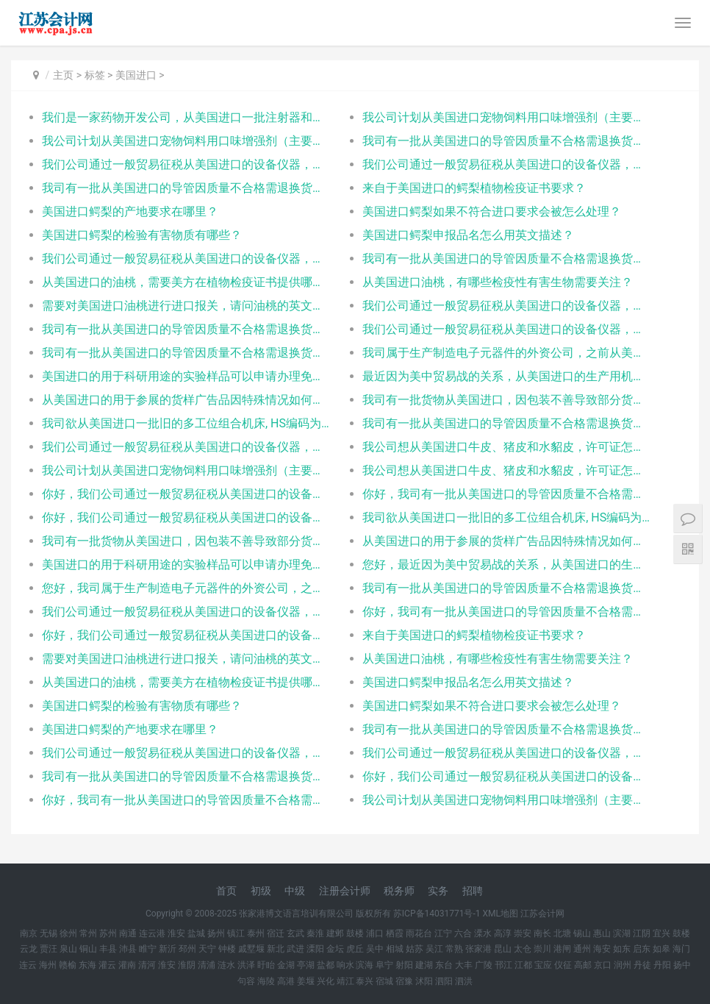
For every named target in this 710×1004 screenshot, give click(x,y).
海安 (602, 949)
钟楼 (227, 949)
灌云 (107, 965)
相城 (395, 949)
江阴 (641, 933)
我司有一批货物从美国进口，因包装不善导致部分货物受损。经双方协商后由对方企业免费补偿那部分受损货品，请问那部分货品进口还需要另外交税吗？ (506, 400)
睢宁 (148, 949)
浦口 (375, 933)
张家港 (478, 949)
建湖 (424, 965)
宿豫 (404, 981)
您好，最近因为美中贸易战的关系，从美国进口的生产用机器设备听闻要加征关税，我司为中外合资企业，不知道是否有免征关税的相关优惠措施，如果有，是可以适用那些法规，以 (506, 565)
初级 (261, 891)
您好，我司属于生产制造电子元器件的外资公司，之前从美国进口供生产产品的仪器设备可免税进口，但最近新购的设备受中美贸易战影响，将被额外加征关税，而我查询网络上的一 (186, 588)
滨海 (364, 965)
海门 (681, 949)
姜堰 (306, 981)
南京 (28, 933)
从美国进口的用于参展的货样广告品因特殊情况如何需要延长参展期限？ (186, 400)
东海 (87, 965)
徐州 (68, 933)
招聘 (472, 891)
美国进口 (136, 75)
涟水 (226, 965)
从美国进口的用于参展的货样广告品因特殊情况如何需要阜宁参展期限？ (506, 541)
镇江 (236, 933)
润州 (622, 965)
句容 (246, 981)
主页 (63, 75)
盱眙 (266, 965)
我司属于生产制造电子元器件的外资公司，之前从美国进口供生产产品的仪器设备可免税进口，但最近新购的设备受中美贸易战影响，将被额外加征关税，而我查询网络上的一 (506, 353)
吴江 (434, 949)
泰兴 (364, 981)
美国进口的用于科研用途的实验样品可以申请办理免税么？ (186, 376)
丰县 (108, 949)
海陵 (266, 981)
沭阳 (424, 981)
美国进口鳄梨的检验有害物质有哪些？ (142, 235)
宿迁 (275, 933)
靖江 (345, 981)
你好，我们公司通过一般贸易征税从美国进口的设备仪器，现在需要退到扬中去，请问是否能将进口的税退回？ (186, 517)
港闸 (562, 949)
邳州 (187, 949)
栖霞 (395, 933)
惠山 (602, 933)
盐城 (196, 933)
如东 (622, 949)
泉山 (68, 949)
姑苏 (414, 949)
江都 (523, 965)
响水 (345, 965)
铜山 (88, 949)
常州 (88, 933)
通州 (582, 949)
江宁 (443, 933)
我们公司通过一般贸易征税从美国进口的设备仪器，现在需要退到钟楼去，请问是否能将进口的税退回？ (506, 753)
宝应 (543, 965)
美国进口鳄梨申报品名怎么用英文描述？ (468, 235)
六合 (463, 933)
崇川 (542, 949)
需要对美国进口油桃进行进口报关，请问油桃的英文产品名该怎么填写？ (186, 306)
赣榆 (67, 965)
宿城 (384, 981)
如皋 (661, 949)
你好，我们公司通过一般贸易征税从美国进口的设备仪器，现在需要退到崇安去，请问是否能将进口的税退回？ (186, 494)
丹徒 (642, 965)
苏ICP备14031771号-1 (437, 913)
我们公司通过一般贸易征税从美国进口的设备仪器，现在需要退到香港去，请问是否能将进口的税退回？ (186, 164)
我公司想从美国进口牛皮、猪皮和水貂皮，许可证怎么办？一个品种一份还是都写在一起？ (506, 447)
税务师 (399, 891)
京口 (603, 965)
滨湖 (622, 933)
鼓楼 (355, 933)
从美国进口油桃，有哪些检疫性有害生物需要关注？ (497, 282)
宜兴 (661, 933)
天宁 (207, 949)
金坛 (335, 949)
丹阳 (662, 965)
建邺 (335, 933)
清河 (147, 965)
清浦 (206, 965)
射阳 (404, 965)
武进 (295, 949)
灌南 (127, 965)
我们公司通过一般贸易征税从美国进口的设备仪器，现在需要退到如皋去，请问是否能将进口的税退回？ (186, 753)
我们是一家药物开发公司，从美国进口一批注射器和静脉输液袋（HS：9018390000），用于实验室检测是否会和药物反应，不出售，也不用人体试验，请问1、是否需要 (186, 117)
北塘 (562, 933)
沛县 (128, 949)
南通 (128, 933)
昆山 (503, 949)
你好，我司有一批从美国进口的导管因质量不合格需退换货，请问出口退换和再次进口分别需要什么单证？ (506, 494)
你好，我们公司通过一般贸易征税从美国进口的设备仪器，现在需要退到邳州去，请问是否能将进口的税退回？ (186, 635)
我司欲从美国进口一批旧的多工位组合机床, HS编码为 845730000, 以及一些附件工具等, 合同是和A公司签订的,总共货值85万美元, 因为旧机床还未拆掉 (186, 423)
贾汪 (48, 949)
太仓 (522, 949)
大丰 (464, 965)
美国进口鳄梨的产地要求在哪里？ (130, 211)
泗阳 (444, 981)
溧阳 (315, 949)
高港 (286, 981)
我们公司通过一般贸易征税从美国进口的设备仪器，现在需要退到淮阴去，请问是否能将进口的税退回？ (186, 612)
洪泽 (246, 965)
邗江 (503, 965)
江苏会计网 (542, 913)
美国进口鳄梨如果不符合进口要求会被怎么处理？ (491, 211)
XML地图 (500, 913)
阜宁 (384, 965)
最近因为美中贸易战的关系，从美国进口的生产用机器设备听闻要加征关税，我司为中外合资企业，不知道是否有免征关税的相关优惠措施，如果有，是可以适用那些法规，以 (506, 376)
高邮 (583, 965)
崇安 (522, 933)
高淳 (503, 933)
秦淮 (315, 933)
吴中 (375, 949)
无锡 (48, 933)
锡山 (582, 933)
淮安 (176, 933)
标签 (95, 75)
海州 (48, 965)
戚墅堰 (251, 949)
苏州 (108, 933)
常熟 (454, 949)
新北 (275, 949)
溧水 (483, 933)
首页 (226, 891)
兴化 (325, 981)
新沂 (167, 949)
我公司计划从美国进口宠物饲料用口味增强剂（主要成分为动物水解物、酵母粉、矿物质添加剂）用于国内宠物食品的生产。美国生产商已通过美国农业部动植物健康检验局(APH (506, 117)
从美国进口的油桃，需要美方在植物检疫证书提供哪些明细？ (186, 282)
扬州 (216, 933)
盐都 (325, 965)
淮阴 (187, 965)
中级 (294, 891)
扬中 (682, 965)
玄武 (295, 933)
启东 (641, 949)
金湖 (286, 965)
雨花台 (419, 933)
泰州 (256, 933)
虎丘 (355, 949)
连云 (28, 965)
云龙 (28, 949)
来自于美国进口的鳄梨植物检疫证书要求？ (474, 188)
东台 (444, 965)
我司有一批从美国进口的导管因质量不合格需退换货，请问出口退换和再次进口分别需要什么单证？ (506, 141)
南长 (542, 933)
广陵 (483, 965)
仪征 (563, 965)
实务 (438, 891)
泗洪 (464, 981)
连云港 (152, 933)
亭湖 (306, 965)
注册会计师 (344, 891)
